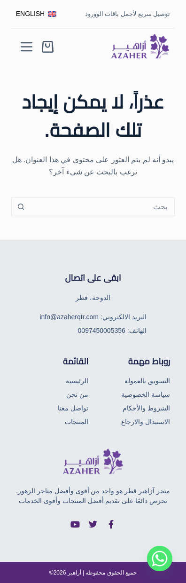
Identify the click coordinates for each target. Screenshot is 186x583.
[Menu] (26, 47)
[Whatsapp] (159, 558)
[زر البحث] (21, 206)
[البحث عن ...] (102, 206)
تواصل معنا (73, 408)
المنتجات (76, 421)
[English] (36, 13)
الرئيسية (77, 381)
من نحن (77, 394)
